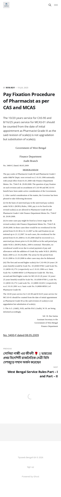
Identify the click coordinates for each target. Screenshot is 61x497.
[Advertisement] (30, 42)
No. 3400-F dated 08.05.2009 (21, 335)
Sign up (30, 467)
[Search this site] (50, 5)
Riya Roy (10, 87)
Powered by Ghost (30, 476)
